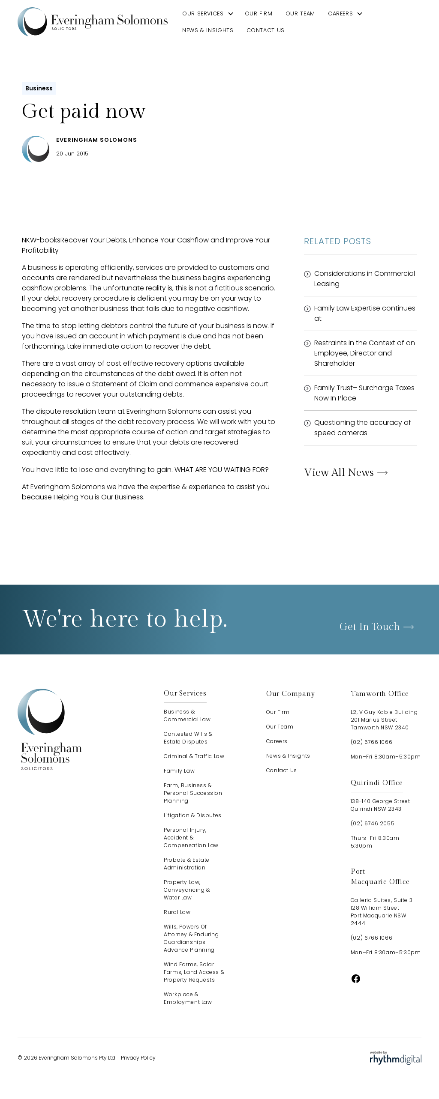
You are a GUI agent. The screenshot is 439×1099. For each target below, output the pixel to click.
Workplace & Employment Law (188, 998)
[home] (93, 21)
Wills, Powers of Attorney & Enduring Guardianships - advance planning (191, 938)
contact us (266, 30)
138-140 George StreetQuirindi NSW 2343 (380, 804)
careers (340, 13)
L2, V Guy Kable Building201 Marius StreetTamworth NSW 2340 (384, 719)
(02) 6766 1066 (371, 742)
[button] (208, 13)
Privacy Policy (138, 1057)
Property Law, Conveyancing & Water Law (187, 889)
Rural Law (177, 912)
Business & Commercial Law (187, 715)
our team (300, 13)
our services (203, 13)
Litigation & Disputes (193, 815)
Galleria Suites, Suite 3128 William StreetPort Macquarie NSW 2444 (381, 911)
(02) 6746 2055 (372, 823)
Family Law (179, 770)
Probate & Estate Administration (187, 863)
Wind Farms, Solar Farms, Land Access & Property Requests (194, 972)
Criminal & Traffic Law (194, 756)
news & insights (208, 30)
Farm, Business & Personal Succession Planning (193, 793)
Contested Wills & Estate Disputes (188, 737)
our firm (259, 13)
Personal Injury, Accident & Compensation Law (191, 837)
